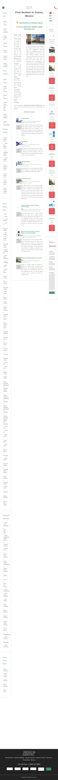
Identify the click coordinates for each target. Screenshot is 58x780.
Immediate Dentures (6, 332)
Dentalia (52, 207)
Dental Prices (9, 758)
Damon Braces (5, 450)
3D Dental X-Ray (5, 238)
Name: (52, 253)
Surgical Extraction (6, 496)
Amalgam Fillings (6, 464)
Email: (52, 263)
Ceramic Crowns (5, 276)
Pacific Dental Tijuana (52, 91)
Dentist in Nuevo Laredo (5, 58)
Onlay (5, 216)
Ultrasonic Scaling (6, 482)
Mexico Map (5, 690)
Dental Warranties (6, 669)
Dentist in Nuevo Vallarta (5, 116)
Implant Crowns (5, 372)
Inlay (5, 214)
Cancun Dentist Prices (5, 175)
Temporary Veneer (6, 358)
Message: (52, 281)
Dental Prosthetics (6, 605)
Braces (33, 760)
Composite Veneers (6, 337)
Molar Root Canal (5, 271)
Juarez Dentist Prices (5, 159)
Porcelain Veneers (6, 349)
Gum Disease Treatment (6, 595)
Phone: (52, 268)
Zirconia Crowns (5, 282)
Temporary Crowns (6, 288)
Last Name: (52, 258)
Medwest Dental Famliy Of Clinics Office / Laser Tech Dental (30, 232)
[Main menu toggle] (3, 8)
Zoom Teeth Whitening (6, 257)
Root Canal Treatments (6, 524)
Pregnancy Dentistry (6, 544)
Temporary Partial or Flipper (6, 316)
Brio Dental (24, 141)
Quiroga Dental (25, 161)
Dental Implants (5, 610)
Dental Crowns (40, 758)
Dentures (49, 758)
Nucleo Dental (25, 118)
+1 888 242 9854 (34, 764)
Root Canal (26, 760)
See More (19, 127)
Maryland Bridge (6, 229)
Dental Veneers (30, 758)
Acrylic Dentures (6, 297)
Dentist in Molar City (5, 38)
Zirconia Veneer (5, 343)
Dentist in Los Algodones (6, 30)
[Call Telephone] (55, 7)
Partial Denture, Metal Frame (5, 324)
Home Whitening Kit (6, 251)
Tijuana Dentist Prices (5, 139)
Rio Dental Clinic (26, 178)
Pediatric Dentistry (6, 616)
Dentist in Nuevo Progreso (5, 65)
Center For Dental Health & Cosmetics (31, 258)
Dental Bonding (5, 477)
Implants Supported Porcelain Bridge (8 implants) (6, 419)
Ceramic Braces (5, 440)
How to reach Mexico (5, 675)
